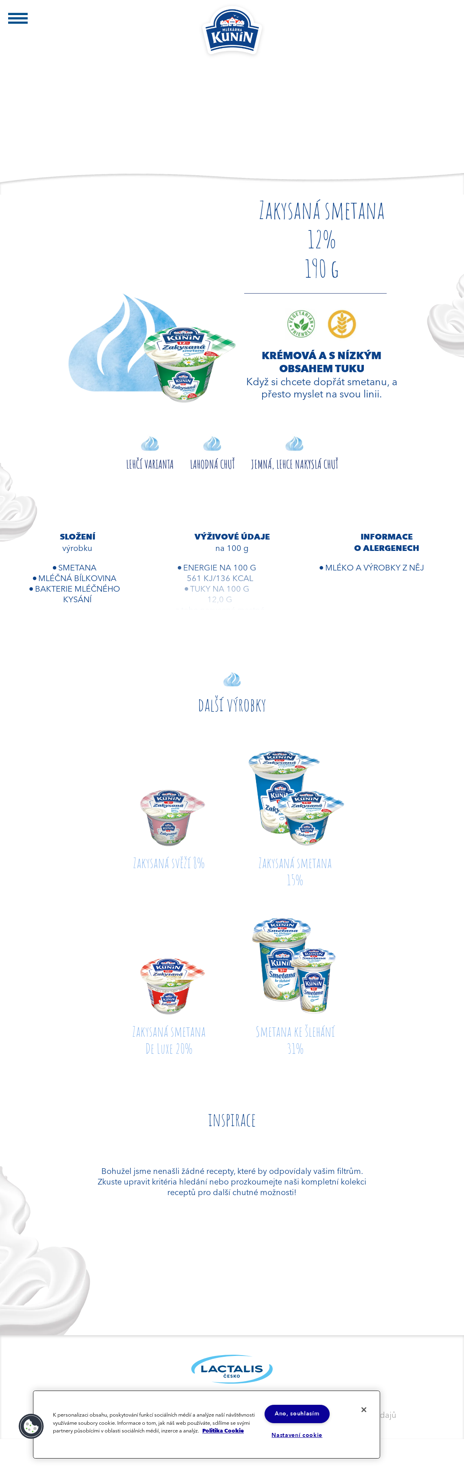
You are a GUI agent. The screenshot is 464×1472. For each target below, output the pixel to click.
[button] (31, 1426)
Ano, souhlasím (297, 1413)
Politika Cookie (223, 1430)
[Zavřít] (363, 1410)
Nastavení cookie (297, 1435)
